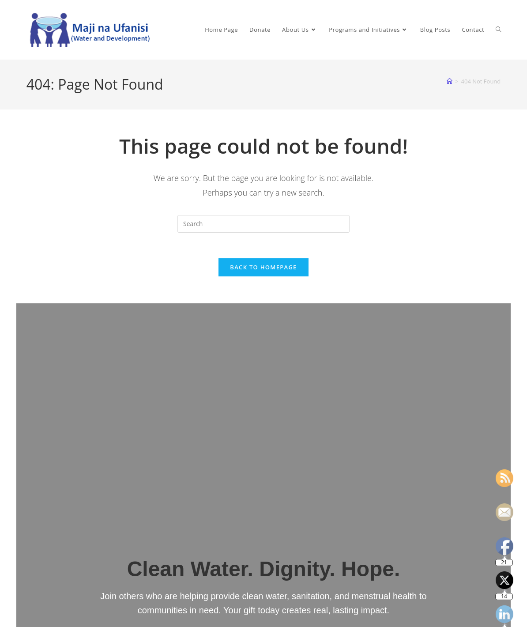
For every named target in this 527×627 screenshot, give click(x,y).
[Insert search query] (263, 224)
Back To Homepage (263, 268)
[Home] (449, 81)
